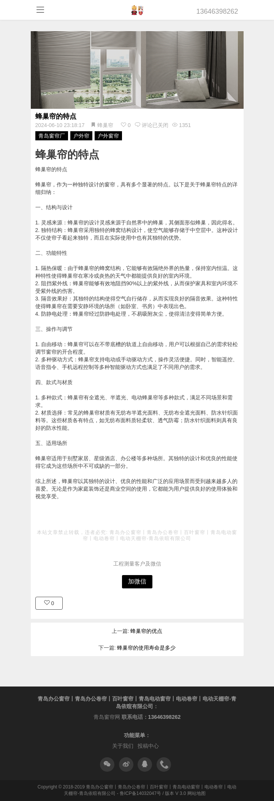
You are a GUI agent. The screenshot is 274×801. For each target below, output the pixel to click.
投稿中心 (148, 746)
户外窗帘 (108, 136)
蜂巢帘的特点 (55, 116)
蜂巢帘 (105, 125)
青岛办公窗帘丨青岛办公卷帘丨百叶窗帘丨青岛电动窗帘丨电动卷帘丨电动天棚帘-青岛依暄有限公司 (160, 535)
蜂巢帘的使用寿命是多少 (146, 648)
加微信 (137, 581)
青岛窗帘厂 (51, 136)
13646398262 (217, 11)
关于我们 (122, 746)
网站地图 (196, 793)
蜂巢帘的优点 (146, 631)
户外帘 (81, 136)
